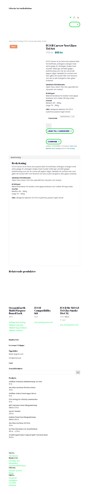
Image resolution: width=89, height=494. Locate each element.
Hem (10, 41)
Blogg (11, 473)
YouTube (12, 483)
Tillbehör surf (14, 325)
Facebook (13, 478)
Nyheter (48, 148)
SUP (21, 325)
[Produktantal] (49, 126)
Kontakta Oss (14, 461)
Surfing (20, 41)
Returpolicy (13, 463)
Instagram (13, 480)
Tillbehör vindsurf (16, 330)
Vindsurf (23, 328)
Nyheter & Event (15, 471)
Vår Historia (13, 456)
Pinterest (12, 485)
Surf (15, 41)
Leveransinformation (17, 466)
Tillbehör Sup (14, 328)
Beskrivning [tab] (16, 157)
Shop (73, 24)
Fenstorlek (52, 118)
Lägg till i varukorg (58, 131)
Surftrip (12, 322)
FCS (68, 148)
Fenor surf (73, 146)
